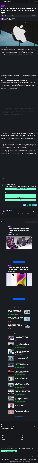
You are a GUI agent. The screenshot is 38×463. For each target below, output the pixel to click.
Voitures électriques (11, 314)
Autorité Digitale (4, 3)
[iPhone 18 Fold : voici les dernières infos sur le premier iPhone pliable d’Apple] (19, 262)
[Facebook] (33, 211)
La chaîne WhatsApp (20, 197)
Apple (12, 3)
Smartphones (10, 321)
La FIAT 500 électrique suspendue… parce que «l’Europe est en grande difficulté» (15, 311)
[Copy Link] (11, 16)
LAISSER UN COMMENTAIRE (31, 222)
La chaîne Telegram (20, 199)
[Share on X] (5, 16)
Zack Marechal (11, 234)
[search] (30, 1)
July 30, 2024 (20, 114)
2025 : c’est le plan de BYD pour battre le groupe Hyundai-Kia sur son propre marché (22, 344)
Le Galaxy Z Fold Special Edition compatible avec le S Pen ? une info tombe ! (15, 325)
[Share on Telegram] (9, 16)
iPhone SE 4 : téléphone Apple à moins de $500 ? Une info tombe (18, 268)
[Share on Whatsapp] (7, 16)
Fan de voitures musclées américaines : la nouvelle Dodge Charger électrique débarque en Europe (22, 371)
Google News (20, 194)
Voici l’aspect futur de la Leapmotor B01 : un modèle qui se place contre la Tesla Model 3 (22, 398)
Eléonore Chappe (8, 18)
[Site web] (32, 211)
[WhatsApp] (36, 456)
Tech (9, 3)
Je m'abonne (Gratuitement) (21, 188)
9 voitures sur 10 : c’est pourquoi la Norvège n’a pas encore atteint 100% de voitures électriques (22, 384)
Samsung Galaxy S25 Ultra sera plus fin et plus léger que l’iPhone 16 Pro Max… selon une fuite (15, 318)
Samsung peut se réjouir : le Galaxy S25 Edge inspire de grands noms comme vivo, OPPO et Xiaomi (22, 351)
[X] (35, 211)
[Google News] (33, 456)
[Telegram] (34, 456)
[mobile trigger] (2, 1)
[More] (12, 16)
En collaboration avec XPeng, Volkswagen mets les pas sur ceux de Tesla (22, 364)
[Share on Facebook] (4, 16)
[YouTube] (31, 456)
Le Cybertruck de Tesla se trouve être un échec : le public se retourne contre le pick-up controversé (22, 391)
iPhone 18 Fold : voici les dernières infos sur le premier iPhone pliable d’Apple (18, 230)
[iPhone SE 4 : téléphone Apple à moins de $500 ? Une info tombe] (19, 299)
